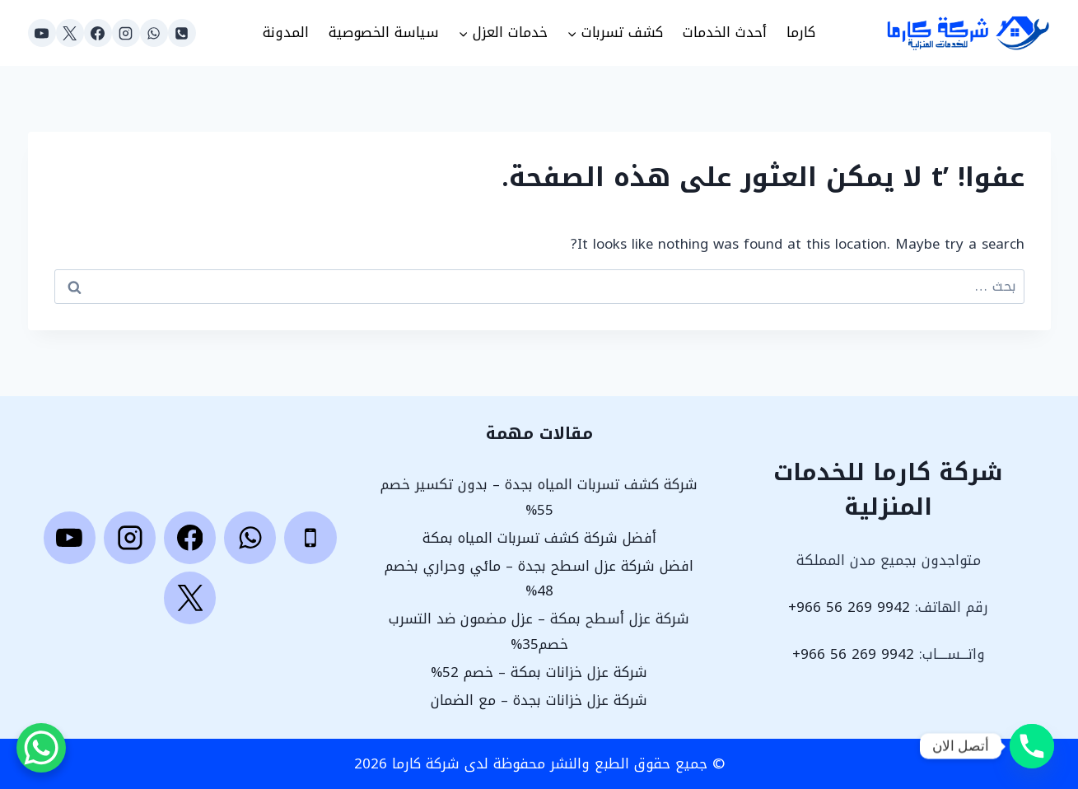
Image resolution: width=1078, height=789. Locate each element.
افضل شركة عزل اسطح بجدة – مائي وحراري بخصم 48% (539, 579)
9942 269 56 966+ (849, 607)
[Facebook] (98, 33)
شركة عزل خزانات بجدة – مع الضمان (539, 700)
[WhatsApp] (154, 33)
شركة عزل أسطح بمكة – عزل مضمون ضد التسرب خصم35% (539, 631)
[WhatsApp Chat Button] (41, 748)
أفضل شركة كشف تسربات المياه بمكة (539, 538)
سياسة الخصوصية (384, 32)
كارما (800, 32)
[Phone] (182, 33)
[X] (70, 33)
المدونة (286, 32)
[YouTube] (42, 33)
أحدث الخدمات (725, 32)
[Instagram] (126, 33)
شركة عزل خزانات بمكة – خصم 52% (539, 672)
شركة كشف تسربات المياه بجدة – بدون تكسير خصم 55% (539, 497)
